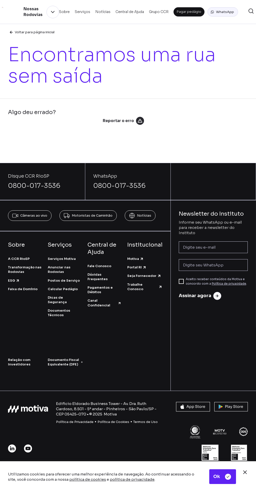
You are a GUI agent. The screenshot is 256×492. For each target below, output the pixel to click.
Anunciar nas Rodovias (59, 269)
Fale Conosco (99, 266)
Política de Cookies (113, 422)
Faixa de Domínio (23, 289)
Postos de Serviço (64, 280)
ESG (14, 280)
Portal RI (136, 267)
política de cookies (87, 479)
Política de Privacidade (75, 422)
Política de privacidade (229, 283)
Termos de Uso (145, 422)
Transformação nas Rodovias (25, 269)
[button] (223, 12)
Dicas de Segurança (57, 299)
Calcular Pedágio (63, 289)
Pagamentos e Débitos (100, 289)
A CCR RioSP (19, 259)
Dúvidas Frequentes (98, 276)
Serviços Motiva (62, 259)
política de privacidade (132, 479)
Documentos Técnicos (59, 312)
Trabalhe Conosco (144, 286)
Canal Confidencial (104, 302)
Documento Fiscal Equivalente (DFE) (65, 362)
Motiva (135, 259)
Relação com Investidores (19, 362)
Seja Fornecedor (144, 276)
